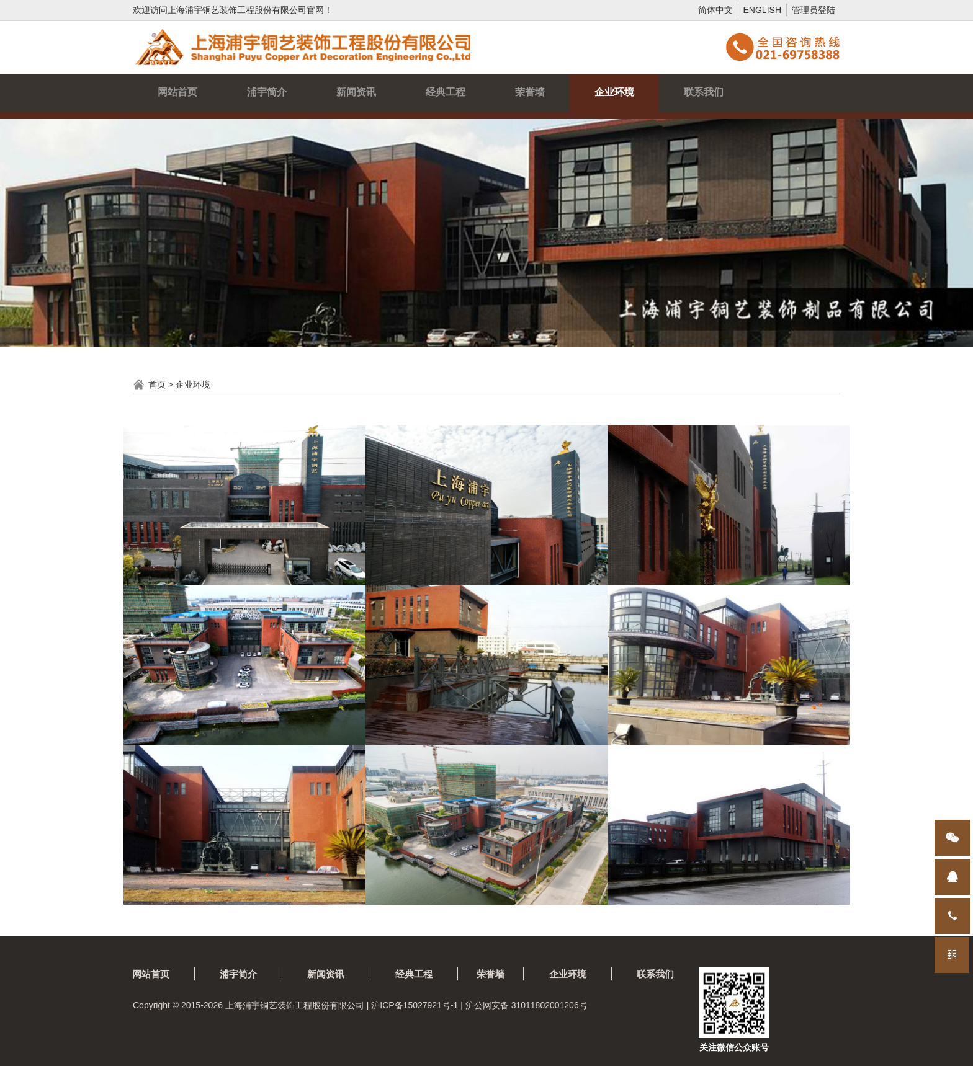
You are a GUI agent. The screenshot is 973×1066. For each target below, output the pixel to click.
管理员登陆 (813, 10)
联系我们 (704, 92)
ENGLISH (762, 10)
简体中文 (715, 10)
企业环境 (614, 92)
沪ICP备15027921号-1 (414, 1005)
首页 (157, 384)
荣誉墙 (530, 92)
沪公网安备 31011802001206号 (526, 1005)
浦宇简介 (267, 92)
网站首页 (177, 92)
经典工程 (445, 92)
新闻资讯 (356, 92)
